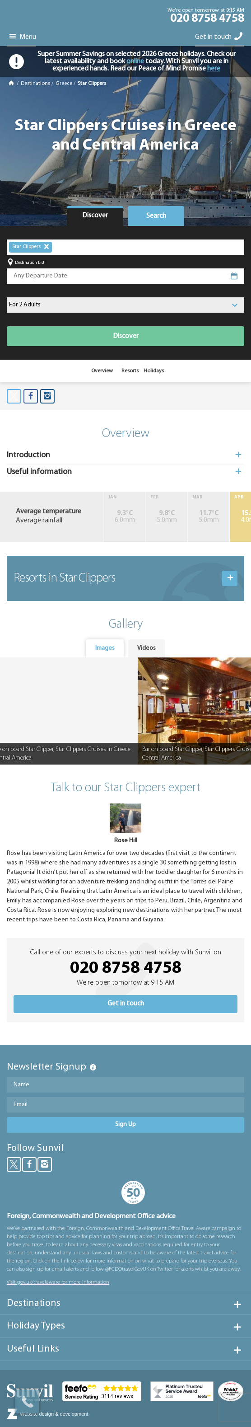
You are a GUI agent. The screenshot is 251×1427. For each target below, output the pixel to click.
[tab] (95, 216)
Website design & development (54, 1414)
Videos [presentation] (146, 648)
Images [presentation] (105, 648)
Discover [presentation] (95, 215)
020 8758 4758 (207, 19)
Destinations (35, 83)
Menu (21, 37)
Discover (126, 336)
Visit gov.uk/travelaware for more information (58, 1282)
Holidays (154, 371)
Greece (64, 83)
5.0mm (166, 517)
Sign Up (125, 1124)
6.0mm (124, 517)
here (213, 68)
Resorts (130, 371)
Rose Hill (125, 840)
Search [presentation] (156, 216)
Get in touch (219, 37)
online (135, 61)
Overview (102, 371)
